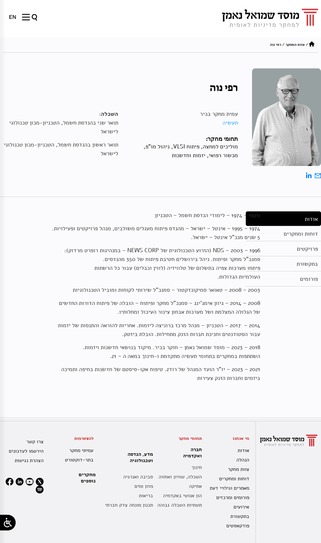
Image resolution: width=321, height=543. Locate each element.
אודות (311, 219)
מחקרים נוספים (87, 477)
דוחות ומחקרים (301, 233)
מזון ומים (143, 486)
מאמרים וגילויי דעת (229, 488)
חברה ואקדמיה (191, 452)
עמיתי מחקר (81, 450)
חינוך (197, 467)
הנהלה (242, 459)
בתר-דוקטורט (79, 459)
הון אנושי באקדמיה (182, 495)
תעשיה (230, 122)
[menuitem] (12, 17)
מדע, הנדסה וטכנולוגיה (138, 457)
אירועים (241, 506)
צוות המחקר (295, 44)
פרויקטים (307, 249)
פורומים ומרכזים (232, 497)
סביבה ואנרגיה (138, 476)
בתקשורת (307, 264)
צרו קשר (35, 441)
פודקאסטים (237, 525)
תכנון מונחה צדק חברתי (129, 505)
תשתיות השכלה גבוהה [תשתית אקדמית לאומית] (179, 505)
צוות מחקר (238, 469)
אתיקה (195, 486)
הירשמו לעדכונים (26, 451)
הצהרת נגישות (29, 460)
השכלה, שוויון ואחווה (180, 476)
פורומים (309, 279)
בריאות (146, 495)
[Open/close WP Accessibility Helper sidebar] (8, 522)
